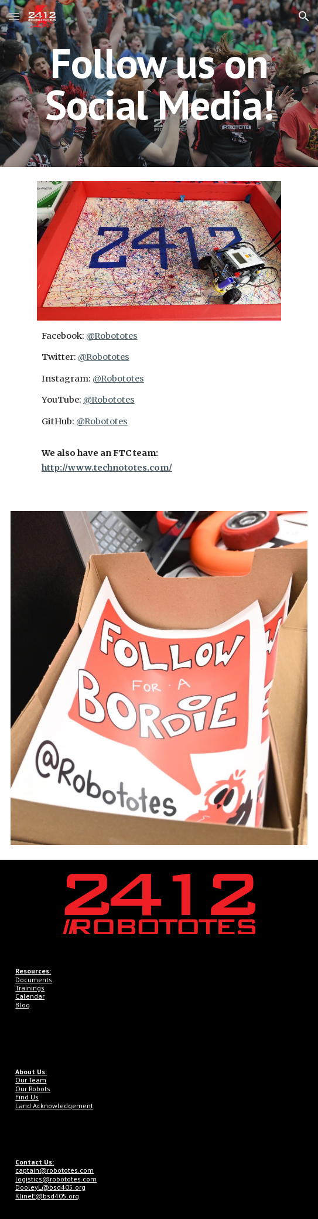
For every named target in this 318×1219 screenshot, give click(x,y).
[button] (14, 16)
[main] (159, 84)
